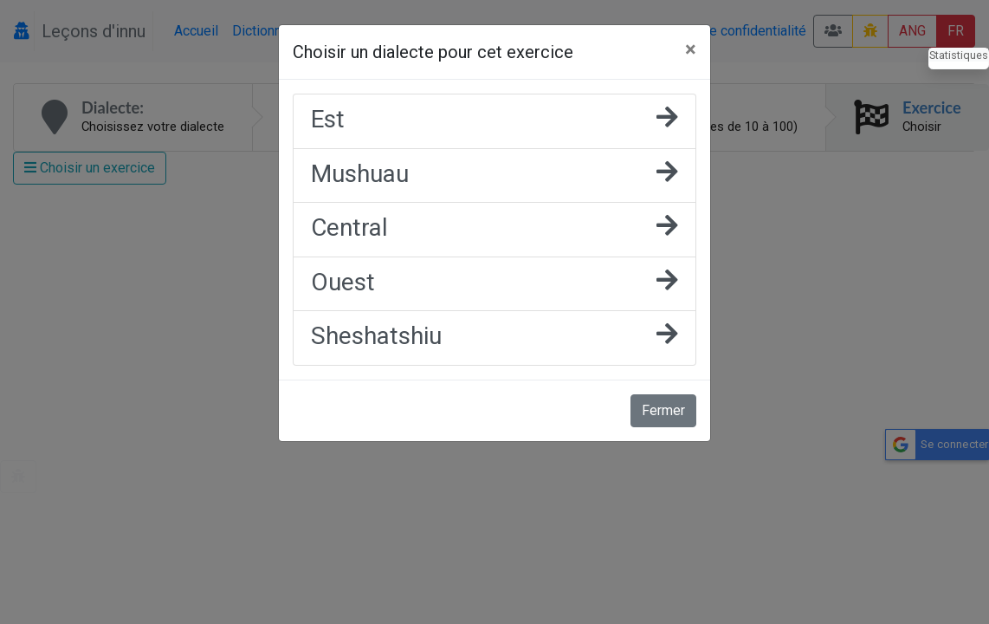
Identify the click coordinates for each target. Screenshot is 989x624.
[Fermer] (690, 49)
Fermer (663, 410)
